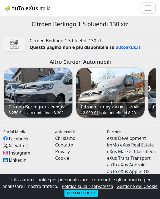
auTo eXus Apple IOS (128, 171)
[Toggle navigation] (148, 8)
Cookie (62, 158)
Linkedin (17, 160)
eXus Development (126, 138)
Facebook (19, 138)
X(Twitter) (18, 146)
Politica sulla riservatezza (87, 186)
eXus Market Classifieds (131, 151)
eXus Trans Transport (129, 158)
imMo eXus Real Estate (130, 145)
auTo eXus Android (126, 165)
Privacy (62, 151)
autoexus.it (128, 47)
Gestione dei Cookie (137, 186)
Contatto (64, 145)
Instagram (19, 153)
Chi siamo (65, 138)
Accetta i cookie (81, 193)
